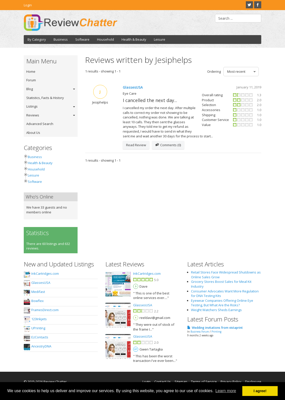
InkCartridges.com (45, 273)
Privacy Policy (231, 381)
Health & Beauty (134, 39)
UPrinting (38, 328)
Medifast (38, 291)
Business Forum (200, 331)
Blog (29, 89)
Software (82, 39)
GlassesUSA (133, 87)
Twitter (249, 4)
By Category (37, 39)
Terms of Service (204, 381)
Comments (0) (168, 145)
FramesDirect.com (45, 310)
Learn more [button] (226, 391)
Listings (32, 106)
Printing (216, 331)
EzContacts (39, 337)
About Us (33, 132)
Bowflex (37, 300)
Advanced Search (39, 123)
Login (28, 5)
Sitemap (181, 381)
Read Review (136, 145)
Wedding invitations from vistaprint (217, 328)
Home (30, 71)
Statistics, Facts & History (45, 97)
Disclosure (253, 381)
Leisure (159, 39)
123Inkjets (39, 319)
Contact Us (162, 381)
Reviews (32, 115)
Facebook (257, 4)
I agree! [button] (260, 391)
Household (105, 39)
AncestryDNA (41, 346)
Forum (31, 80)
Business (61, 39)
